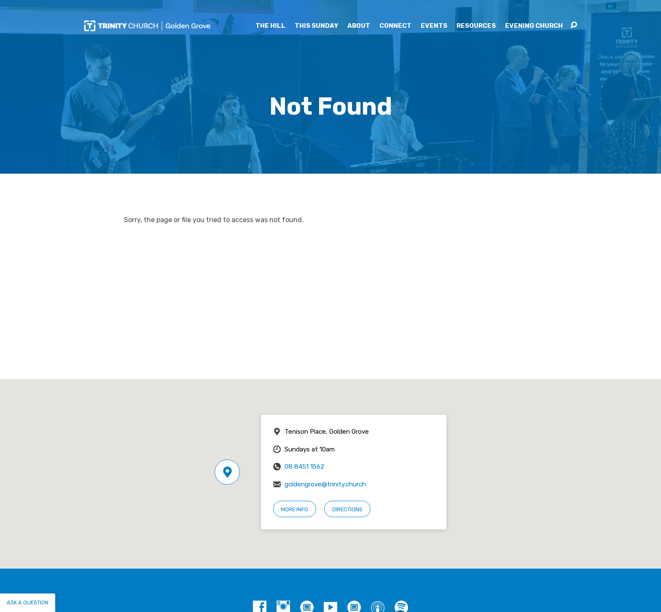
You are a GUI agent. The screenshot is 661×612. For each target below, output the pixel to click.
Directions (347, 509)
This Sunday (316, 26)
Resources (476, 26)
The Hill (270, 26)
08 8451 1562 (304, 466)
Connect (395, 26)
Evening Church (534, 26)
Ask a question (27, 602)
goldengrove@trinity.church (325, 484)
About (358, 26)
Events (434, 26)
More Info (294, 509)
